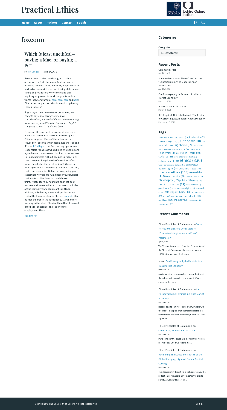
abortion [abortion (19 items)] (163, 137)
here (54, 99)
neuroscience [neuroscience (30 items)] (194, 175)
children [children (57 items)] (170, 144)
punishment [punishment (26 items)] (165, 187)
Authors (52, 22)
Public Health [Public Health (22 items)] (193, 183)
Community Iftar (167, 69)
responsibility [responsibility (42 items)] (179, 191)
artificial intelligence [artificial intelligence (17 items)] (168, 141)
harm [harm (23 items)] (193, 164)
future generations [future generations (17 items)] (168, 164)
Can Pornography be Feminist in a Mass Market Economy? (181, 293)
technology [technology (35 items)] (179, 198)
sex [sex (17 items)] (165, 195)
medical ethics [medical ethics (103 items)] (173, 171)
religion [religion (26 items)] (189, 187)
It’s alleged (39, 145)
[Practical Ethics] (50, 9)
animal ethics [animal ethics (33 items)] (195, 136)
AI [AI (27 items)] (183, 136)
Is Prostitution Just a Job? (172, 106)
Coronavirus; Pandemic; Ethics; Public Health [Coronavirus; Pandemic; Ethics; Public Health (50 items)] (179, 150)
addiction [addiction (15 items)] (175, 137)
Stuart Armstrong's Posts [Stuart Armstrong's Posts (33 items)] (185, 195)
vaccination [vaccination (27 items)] (165, 203)
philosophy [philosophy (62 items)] (168, 179)
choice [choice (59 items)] (185, 144)
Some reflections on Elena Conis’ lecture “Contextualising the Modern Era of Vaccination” (180, 82)
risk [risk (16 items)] (193, 191)
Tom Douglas (33, 71)
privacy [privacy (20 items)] (197, 179)
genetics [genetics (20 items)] (183, 164)
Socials (81, 22)
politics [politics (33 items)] (185, 179)
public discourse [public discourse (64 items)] (171, 183)
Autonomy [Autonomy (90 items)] (190, 140)
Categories (164, 47)
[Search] (203, 22)
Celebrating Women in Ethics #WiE (177, 330)
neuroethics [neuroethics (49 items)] (175, 175)
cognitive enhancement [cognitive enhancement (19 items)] (173, 149)
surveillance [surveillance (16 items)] (164, 199)
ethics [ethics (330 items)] (191, 160)
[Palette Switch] (195, 22)
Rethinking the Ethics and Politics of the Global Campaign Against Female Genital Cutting (180, 359)
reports (69, 195)
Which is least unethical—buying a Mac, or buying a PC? (50, 59)
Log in (199, 403)
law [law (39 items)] (196, 167)
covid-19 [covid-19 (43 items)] (165, 156)
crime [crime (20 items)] (177, 156)
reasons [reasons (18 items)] (179, 187)
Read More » (30, 214)
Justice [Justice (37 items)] (185, 167)
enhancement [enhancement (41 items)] (168, 160)
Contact (67, 22)
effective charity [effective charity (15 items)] (189, 156)
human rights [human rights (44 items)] (168, 167)
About (38, 22)
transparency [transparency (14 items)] (195, 199)
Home (26, 22)
